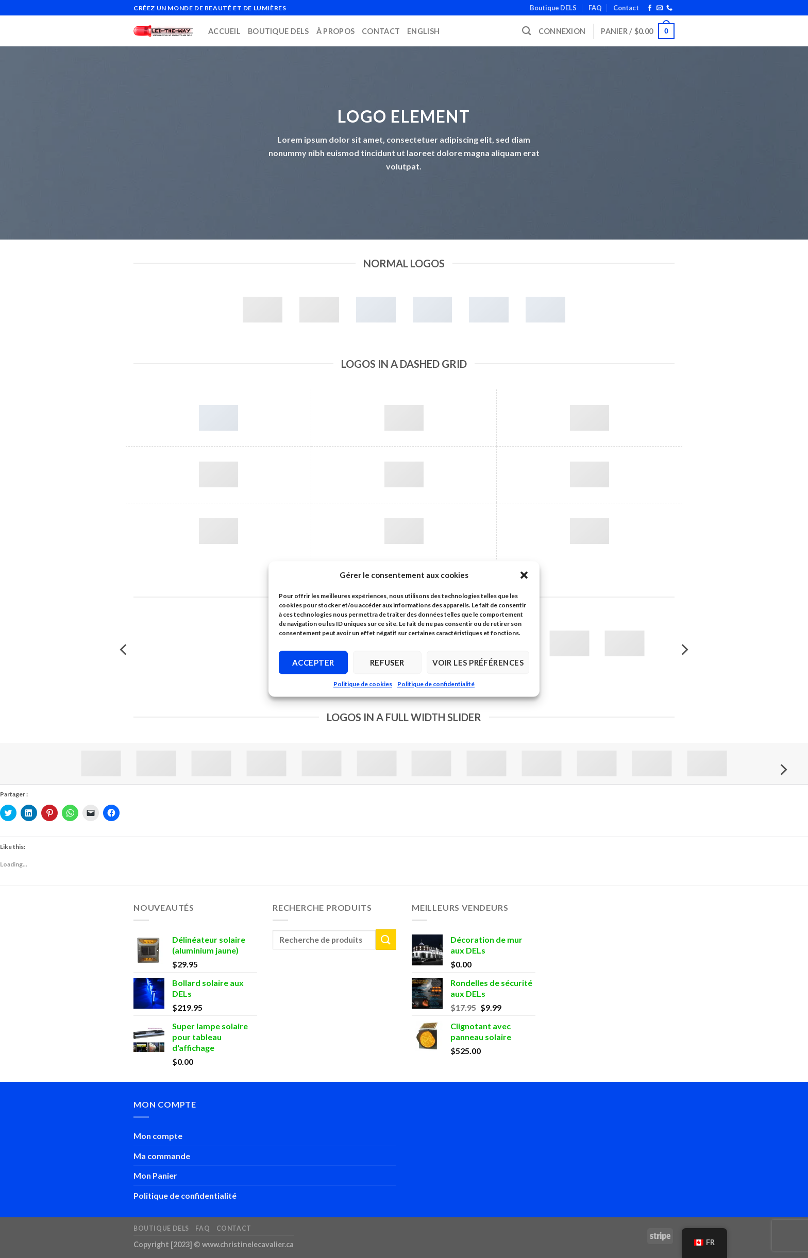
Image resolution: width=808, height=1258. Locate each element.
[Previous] (124, 649)
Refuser (387, 662)
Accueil (224, 31)
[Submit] (386, 939)
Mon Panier (155, 1175)
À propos (335, 31)
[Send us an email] (659, 8)
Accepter (313, 662)
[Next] (684, 649)
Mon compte (157, 1136)
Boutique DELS (553, 8)
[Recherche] (526, 31)
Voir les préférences (478, 662)
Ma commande (161, 1156)
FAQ (595, 8)
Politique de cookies (362, 684)
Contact (626, 8)
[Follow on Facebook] (650, 8)
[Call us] (669, 8)
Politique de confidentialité (436, 684)
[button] (524, 575)
